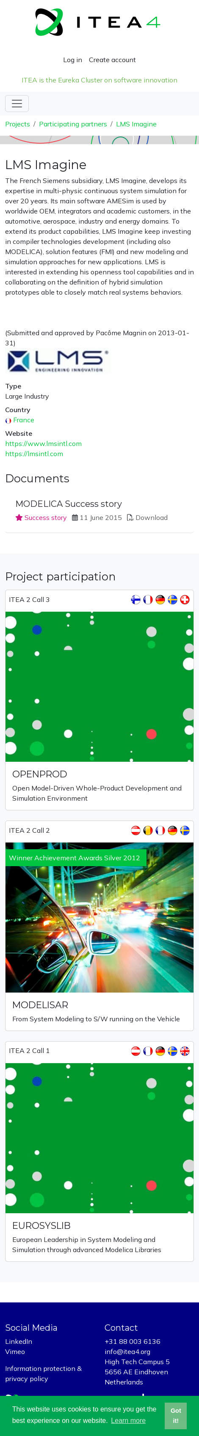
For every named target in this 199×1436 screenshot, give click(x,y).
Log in (72, 59)
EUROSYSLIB (41, 1225)
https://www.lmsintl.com (43, 443)
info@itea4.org (127, 1351)
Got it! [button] (176, 1415)
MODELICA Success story (68, 504)
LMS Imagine (136, 124)
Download (151, 517)
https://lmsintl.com (34, 453)
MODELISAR (40, 1004)
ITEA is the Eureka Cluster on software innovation (99, 80)
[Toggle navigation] (17, 103)
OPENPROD (39, 774)
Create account (112, 59)
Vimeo (15, 1351)
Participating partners (73, 124)
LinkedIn (18, 1341)
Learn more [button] (128, 1420)
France (23, 420)
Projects (17, 124)
